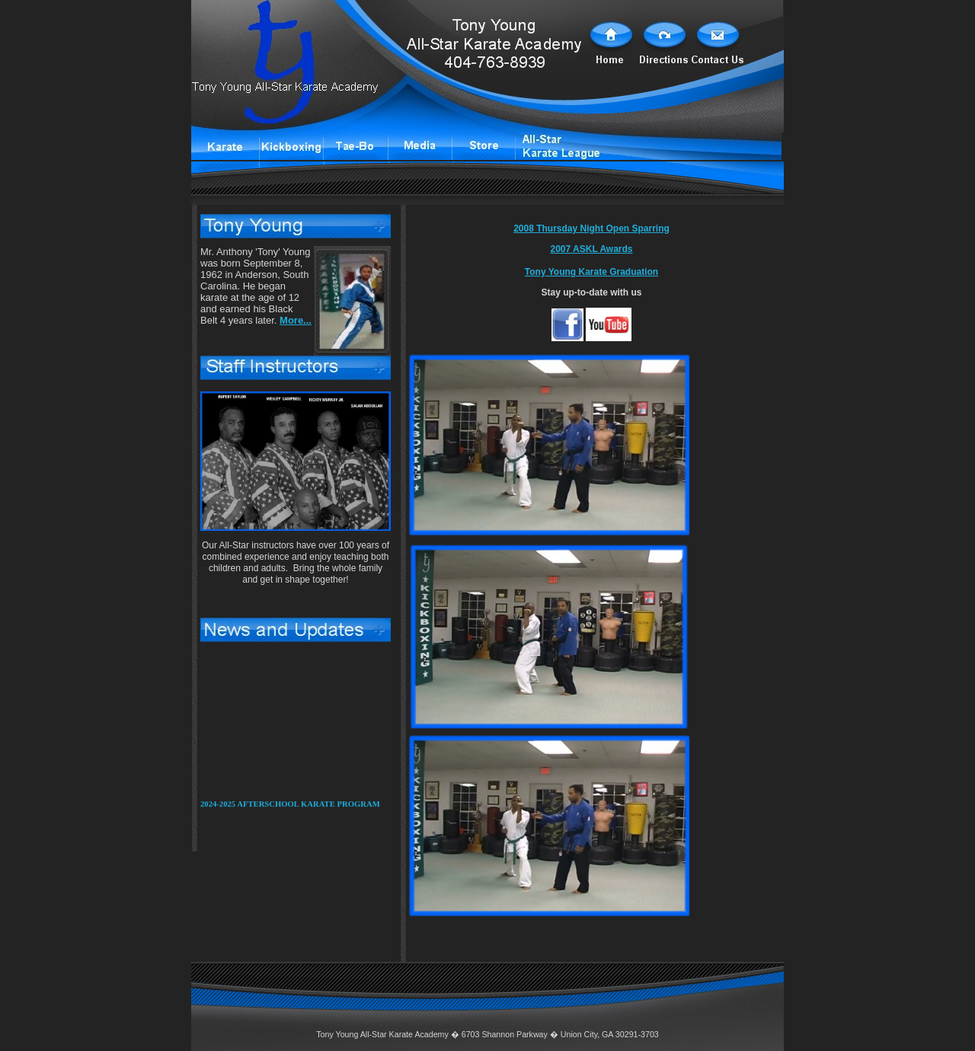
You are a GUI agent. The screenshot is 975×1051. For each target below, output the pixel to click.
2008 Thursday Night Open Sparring (591, 228)
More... (296, 320)
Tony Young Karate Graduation (591, 272)
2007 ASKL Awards (591, 249)
